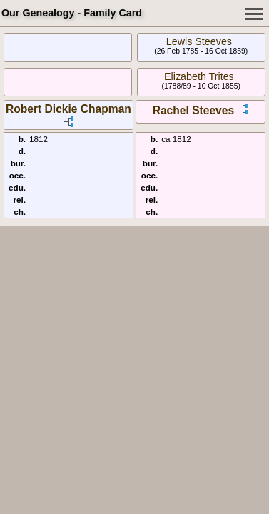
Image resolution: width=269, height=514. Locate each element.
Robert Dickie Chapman (68, 109)
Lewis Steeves (199, 41)
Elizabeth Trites (199, 76)
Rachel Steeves (193, 110)
